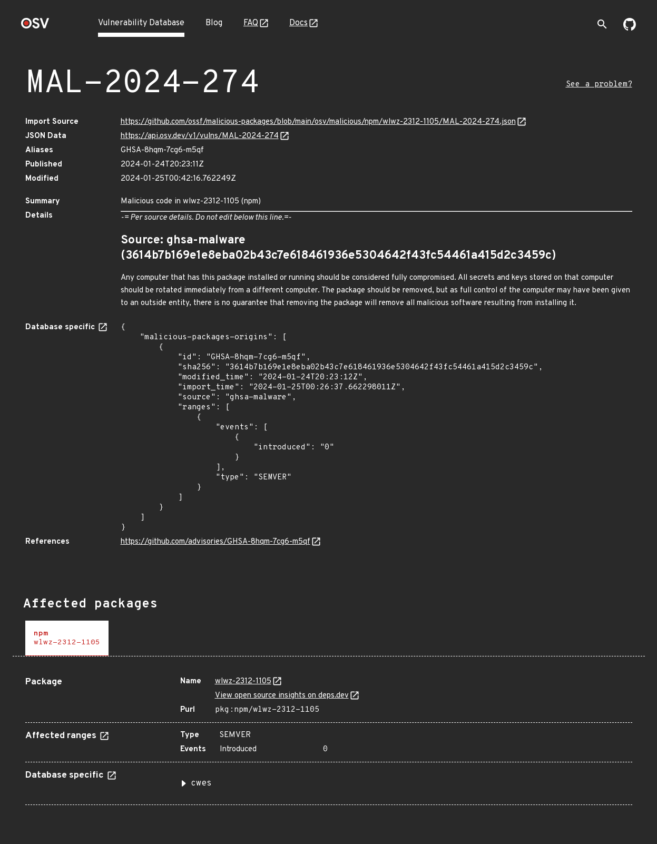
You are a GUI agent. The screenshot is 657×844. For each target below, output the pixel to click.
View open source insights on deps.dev (282, 696)
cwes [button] (201, 783)
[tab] (67, 638)
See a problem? (599, 85)
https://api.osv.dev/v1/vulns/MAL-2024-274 (200, 136)
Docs (298, 23)
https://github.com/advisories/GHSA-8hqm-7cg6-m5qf (215, 542)
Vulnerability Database (141, 23)
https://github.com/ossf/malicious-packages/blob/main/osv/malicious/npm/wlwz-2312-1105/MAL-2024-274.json (318, 122)
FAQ (250, 23)
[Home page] (35, 26)
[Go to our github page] (629, 28)
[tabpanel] (329, 737)
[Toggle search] (602, 24)
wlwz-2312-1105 (243, 681)
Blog (213, 23)
